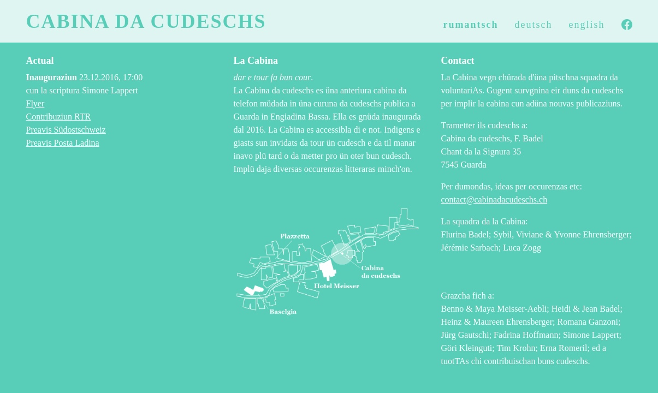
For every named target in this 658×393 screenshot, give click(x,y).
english (587, 24)
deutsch (534, 24)
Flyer (35, 103)
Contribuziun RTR (58, 116)
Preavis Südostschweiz (66, 129)
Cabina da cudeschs (146, 21)
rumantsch (471, 24)
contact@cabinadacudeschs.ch (494, 199)
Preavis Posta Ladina (62, 142)
